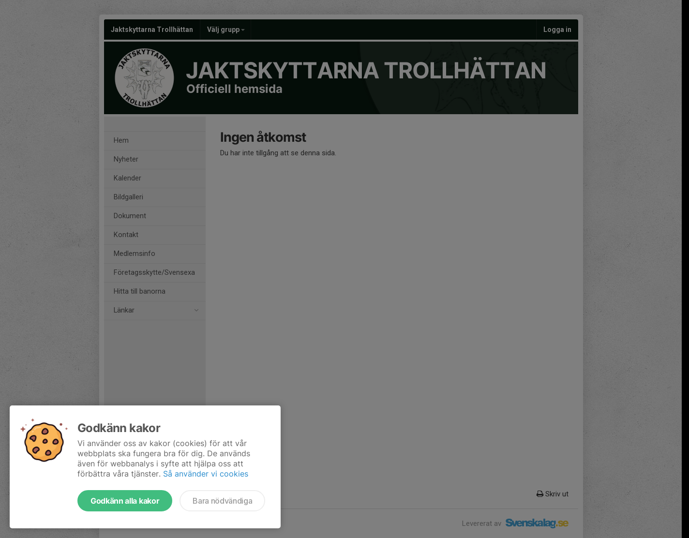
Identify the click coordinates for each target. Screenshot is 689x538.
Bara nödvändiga (222, 501)
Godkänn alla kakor (124, 501)
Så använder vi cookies (205, 473)
